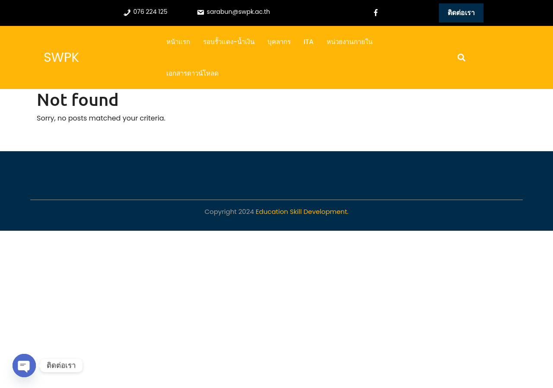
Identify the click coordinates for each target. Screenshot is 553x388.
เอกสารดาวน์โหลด (192, 73)
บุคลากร (279, 41)
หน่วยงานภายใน (349, 41)
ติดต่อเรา (461, 13)
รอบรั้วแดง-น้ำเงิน (228, 41)
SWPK (61, 57)
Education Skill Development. (302, 211)
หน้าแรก (178, 41)
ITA (309, 41)
